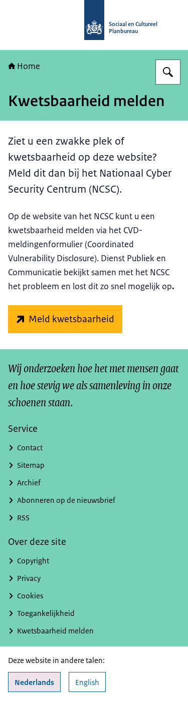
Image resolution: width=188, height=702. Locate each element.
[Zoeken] (168, 72)
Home (24, 66)
